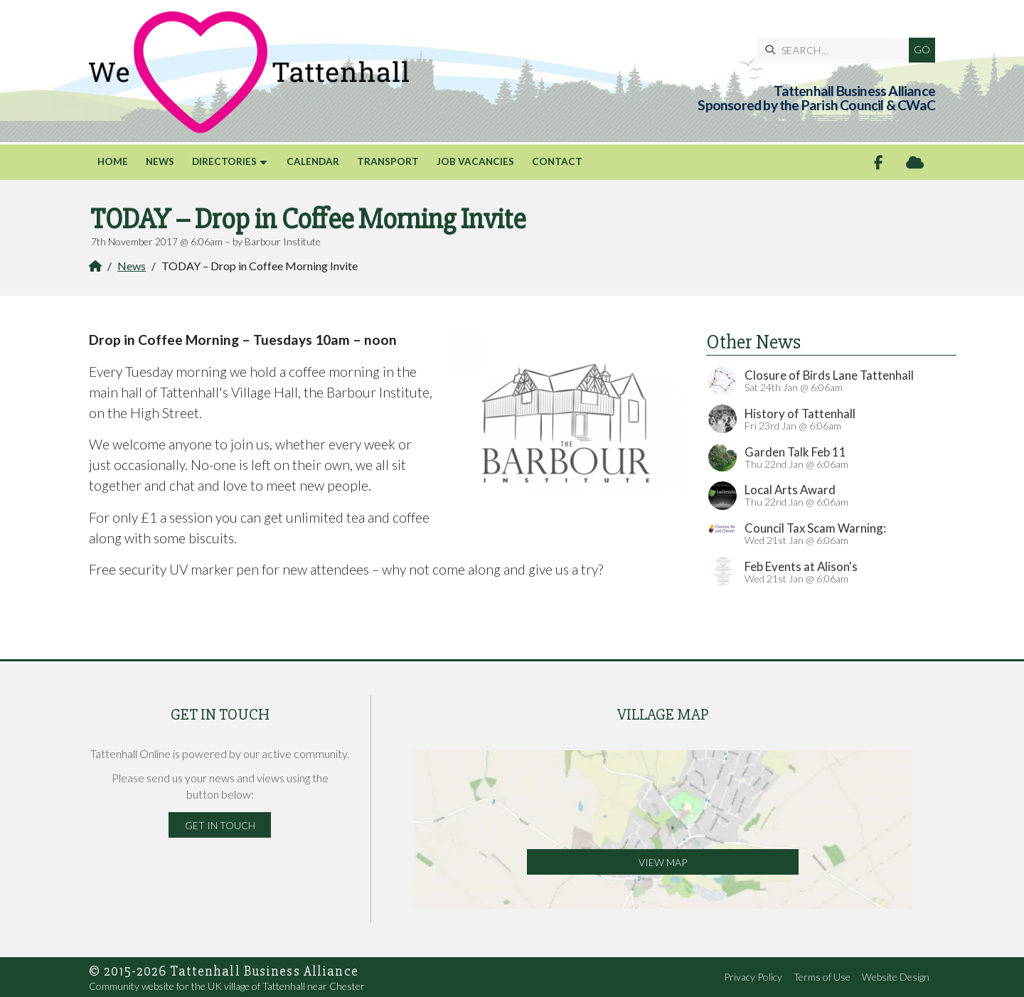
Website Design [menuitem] (895, 977)
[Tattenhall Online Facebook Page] (878, 162)
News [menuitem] (160, 161)
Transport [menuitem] (388, 161)
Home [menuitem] (112, 161)
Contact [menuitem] (557, 161)
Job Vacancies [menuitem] (475, 161)
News (131, 265)
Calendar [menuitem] (313, 161)
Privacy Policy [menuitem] (753, 977)
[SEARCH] (836, 50)
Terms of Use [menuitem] (822, 977)
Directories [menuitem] (224, 161)
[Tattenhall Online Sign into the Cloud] (915, 162)
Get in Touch (220, 825)
